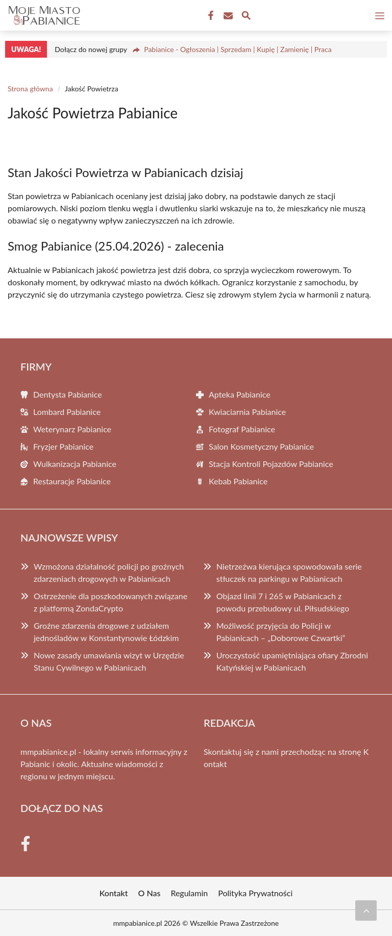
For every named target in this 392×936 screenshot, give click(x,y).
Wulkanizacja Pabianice (74, 464)
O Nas (149, 893)
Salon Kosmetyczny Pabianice (261, 446)
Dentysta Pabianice (67, 394)
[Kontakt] (227, 15)
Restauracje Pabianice (72, 481)
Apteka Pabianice (240, 394)
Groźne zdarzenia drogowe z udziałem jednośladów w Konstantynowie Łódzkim (106, 632)
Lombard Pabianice (67, 411)
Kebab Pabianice (238, 481)
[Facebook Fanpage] (209, 15)
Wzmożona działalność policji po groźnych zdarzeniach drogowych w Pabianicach (109, 572)
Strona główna (30, 88)
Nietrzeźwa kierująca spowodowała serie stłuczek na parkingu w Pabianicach (289, 572)
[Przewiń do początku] (366, 910)
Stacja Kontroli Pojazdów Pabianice (271, 464)
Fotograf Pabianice (242, 429)
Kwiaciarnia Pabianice (247, 411)
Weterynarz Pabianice (72, 429)
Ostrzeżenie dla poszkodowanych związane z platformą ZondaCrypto (110, 602)
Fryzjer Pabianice (63, 446)
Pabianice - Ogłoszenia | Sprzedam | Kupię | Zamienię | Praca (238, 49)
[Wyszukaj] (246, 17)
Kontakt (114, 893)
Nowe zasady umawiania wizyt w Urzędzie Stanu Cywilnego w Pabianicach (109, 661)
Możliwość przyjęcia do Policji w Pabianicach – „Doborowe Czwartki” (281, 632)
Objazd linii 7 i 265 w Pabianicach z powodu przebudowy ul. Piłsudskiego (282, 602)
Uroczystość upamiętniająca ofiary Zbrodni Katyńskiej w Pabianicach (292, 661)
